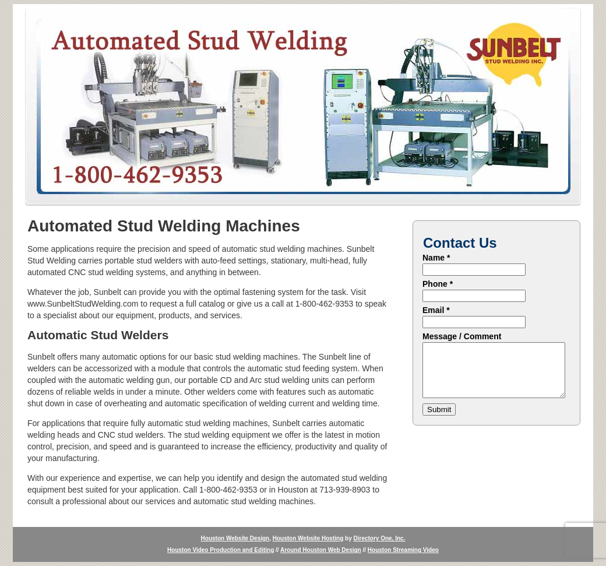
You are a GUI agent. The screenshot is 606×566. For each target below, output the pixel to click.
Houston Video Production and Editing (220, 550)
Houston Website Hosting (308, 538)
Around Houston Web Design (320, 550)
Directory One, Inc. (379, 538)
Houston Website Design (235, 538)
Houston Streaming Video (403, 550)
